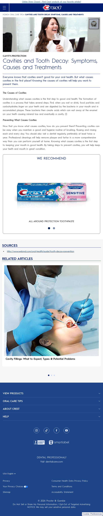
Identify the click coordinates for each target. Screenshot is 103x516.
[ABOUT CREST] (51, 409)
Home (5, 15)
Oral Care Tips (16, 15)
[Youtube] (66, 430)
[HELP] (51, 416)
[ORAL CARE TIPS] (51, 401)
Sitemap (6, 492)
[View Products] (51, 393)
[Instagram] (36, 430)
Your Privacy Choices (15, 486)
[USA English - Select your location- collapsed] (9, 473)
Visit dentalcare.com (51, 461)
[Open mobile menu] (4, 7)
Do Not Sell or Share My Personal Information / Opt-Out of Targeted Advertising (51, 504)
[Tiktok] (46, 430)
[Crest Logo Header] (51, 7)
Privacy (6, 481)
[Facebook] (56, 430)
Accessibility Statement (62, 492)
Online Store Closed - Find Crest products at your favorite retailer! (51, 2)
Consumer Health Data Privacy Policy (69, 481)
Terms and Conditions (61, 486)
